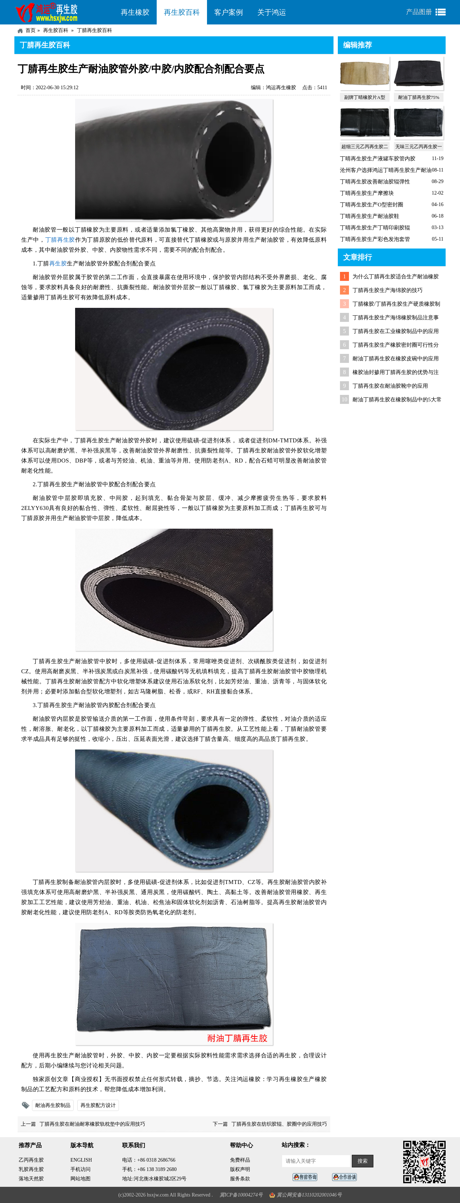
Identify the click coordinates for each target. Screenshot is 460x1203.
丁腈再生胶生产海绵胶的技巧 (388, 290)
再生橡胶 (135, 12)
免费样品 (240, 1160)
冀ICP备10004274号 (241, 1195)
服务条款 (240, 1178)
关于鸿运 (271, 12)
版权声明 (240, 1169)
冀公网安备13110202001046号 (309, 1195)
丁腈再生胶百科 (94, 30)
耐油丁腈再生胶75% (419, 97)
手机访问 (80, 1169)
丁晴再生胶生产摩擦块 (367, 193)
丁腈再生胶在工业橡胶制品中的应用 (396, 331)
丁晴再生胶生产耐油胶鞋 (369, 216)
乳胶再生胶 (31, 1169)
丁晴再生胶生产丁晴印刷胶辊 (375, 228)
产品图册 (419, 11)
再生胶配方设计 (98, 1105)
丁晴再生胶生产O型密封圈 (371, 205)
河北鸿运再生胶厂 (64, 12)
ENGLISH (81, 1160)
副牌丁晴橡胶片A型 (364, 97)
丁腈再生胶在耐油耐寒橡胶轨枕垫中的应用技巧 (92, 1124)
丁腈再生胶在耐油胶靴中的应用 (390, 386)
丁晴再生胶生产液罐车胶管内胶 (377, 158)
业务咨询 (346, 1177)
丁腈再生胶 (60, 240)
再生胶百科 (182, 12)
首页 (31, 30)
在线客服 (307, 1177)
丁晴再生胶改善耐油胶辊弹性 (375, 181)
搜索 (363, 1161)
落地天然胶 (31, 1178)
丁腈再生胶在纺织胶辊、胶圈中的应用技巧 (279, 1124)
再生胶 (58, 263)
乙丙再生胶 (31, 1160)
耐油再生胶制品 (52, 1105)
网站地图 (80, 1178)
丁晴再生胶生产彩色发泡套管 (375, 239)
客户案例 (228, 12)
